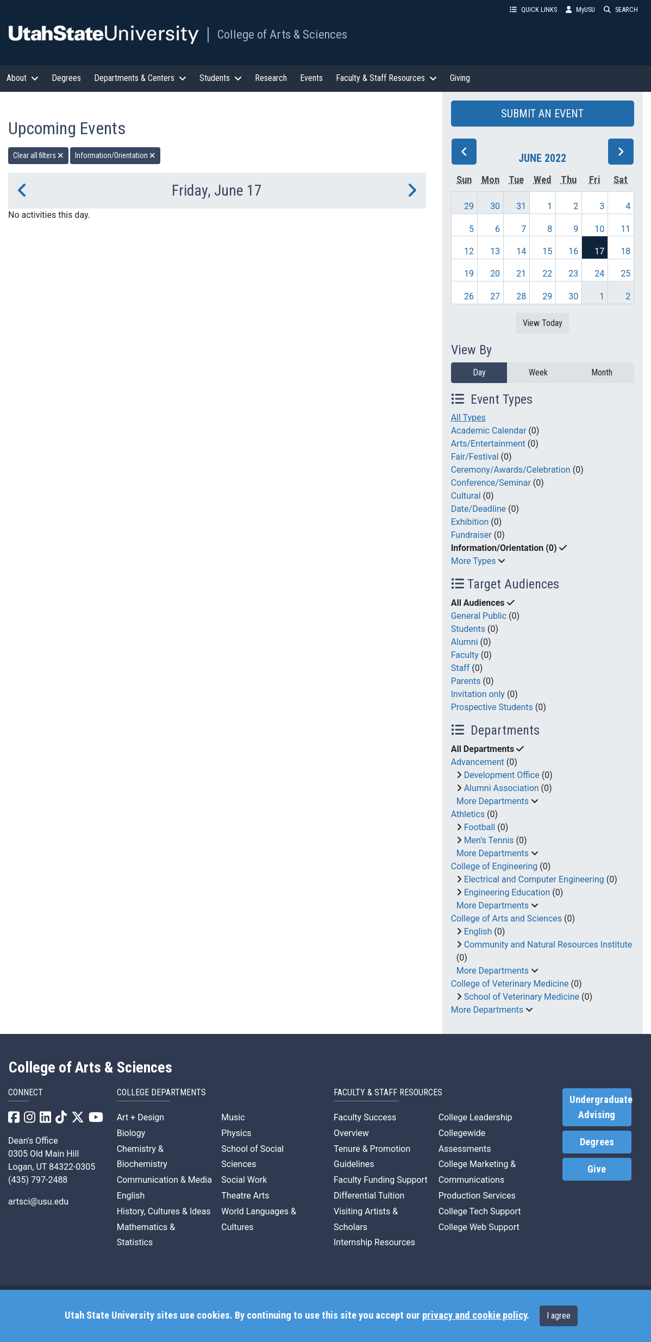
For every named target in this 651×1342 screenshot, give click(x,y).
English (478, 931)
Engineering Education (507, 892)
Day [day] (479, 372)
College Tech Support (480, 1211)
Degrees (66, 78)
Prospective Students (492, 707)
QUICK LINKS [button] (533, 9)
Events (311, 78)
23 (573, 273)
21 (521, 273)
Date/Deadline (478, 509)
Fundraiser (471, 535)
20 (495, 273)
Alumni (464, 642)
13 (495, 251)
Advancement (477, 762)
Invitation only (478, 694)
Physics (236, 1133)
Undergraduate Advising (600, 1107)
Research (271, 78)
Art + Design (140, 1117)
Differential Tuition (369, 1195)
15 (547, 251)
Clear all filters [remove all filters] (38, 155)
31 (521, 206)
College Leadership (475, 1117)
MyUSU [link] (580, 9)
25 (625, 273)
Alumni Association (501, 788)
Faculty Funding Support (381, 1180)
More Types (473, 561)
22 (547, 273)
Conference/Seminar (491, 483)
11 (625, 229)
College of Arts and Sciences (506, 918)
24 (599, 273)
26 (469, 296)
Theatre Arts (245, 1195)
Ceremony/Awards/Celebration (511, 470)
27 (495, 296)
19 (469, 273)
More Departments (492, 801)
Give (596, 1169)
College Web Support (479, 1227)
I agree (559, 1315)
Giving (460, 78)
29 (469, 206)
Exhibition (470, 522)
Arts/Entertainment (488, 443)
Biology (131, 1133)
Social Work (244, 1180)
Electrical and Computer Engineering (534, 879)
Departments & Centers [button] (140, 78)
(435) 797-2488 (37, 1180)
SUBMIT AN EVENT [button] (542, 113)
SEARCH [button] (621, 9)
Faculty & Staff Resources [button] (386, 78)
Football (480, 827)
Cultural (466, 496)
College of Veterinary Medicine (510, 984)
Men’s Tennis (489, 840)
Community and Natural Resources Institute (548, 944)
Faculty (465, 655)
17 (599, 251)
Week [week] (538, 372)
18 (625, 251)
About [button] (23, 78)
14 (521, 251)
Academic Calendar (489, 430)
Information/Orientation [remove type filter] (115, 155)
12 (469, 251)
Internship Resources (374, 1242)
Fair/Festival (475, 456)
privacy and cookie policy (474, 1315)
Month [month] (601, 372)
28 (521, 296)
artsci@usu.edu (38, 1201)
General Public (478, 616)
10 (599, 229)
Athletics (468, 814)
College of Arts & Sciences (282, 34)
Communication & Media (164, 1180)
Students (468, 629)
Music (233, 1117)
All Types (468, 417)
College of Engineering (494, 866)
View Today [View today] (542, 323)
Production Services (477, 1195)
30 (495, 206)
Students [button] (220, 78)
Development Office (502, 775)
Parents (466, 681)
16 (573, 251)
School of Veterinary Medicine (521, 997)
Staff (460, 668)
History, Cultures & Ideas (164, 1211)
